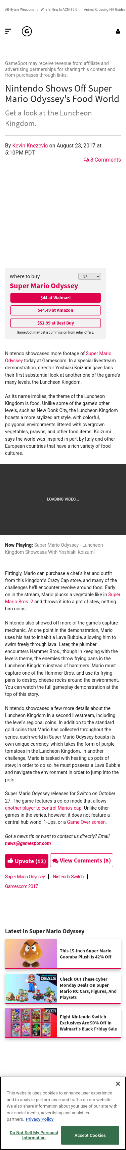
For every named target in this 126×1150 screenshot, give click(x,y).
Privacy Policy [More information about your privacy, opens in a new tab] (39, 1119)
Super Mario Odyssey (44, 285)
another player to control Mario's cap (43, 808)
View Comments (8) (81, 860)
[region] (63, 1113)
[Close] (118, 1083)
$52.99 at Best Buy (55, 323)
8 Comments (102, 160)
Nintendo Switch (68, 876)
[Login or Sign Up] (118, 31)
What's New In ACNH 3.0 (59, 9)
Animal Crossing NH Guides (104, 9)
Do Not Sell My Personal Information (34, 1135)
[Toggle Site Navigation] (8, 31)
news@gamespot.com (28, 843)
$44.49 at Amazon (55, 310)
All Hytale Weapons (19, 9)
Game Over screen (86, 822)
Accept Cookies (90, 1135)
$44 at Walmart (55, 298)
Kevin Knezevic (30, 145)
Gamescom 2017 (21, 886)
